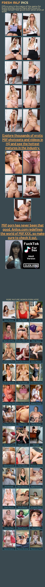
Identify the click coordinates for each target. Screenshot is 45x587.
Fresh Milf (15, 3)
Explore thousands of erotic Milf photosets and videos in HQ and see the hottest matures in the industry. (22, 141)
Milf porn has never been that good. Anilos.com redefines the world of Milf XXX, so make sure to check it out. (22, 231)
